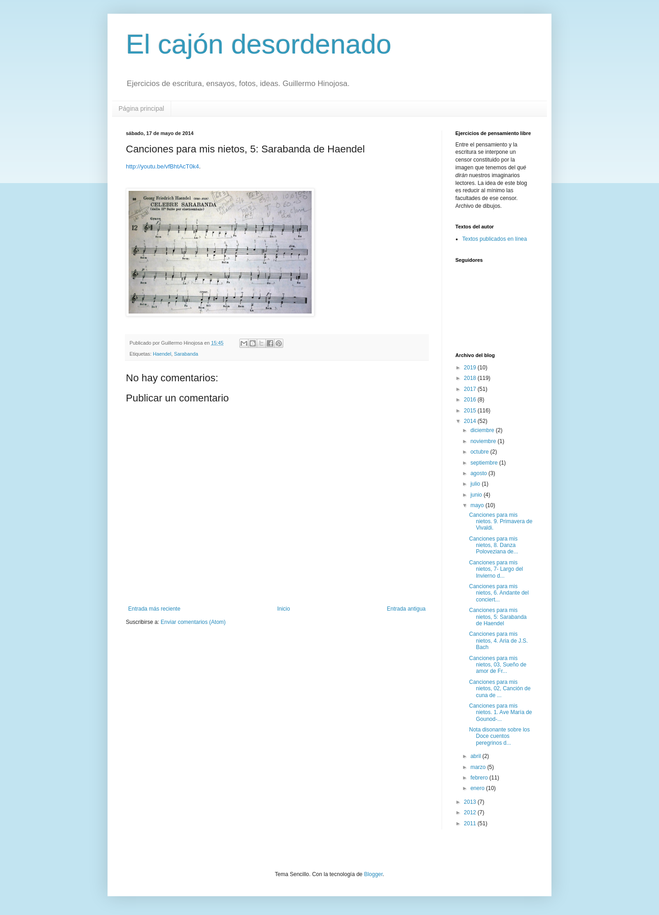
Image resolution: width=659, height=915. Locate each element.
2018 (471, 378)
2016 (471, 399)
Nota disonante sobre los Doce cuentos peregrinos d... (499, 736)
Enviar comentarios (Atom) (193, 622)
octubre (480, 452)
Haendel (162, 354)
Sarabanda (186, 354)
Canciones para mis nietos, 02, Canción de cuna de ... (499, 688)
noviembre (483, 441)
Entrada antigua (406, 609)
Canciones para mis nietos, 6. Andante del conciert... (499, 593)
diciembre (483, 430)
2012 (471, 812)
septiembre (484, 463)
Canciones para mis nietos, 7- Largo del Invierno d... (496, 569)
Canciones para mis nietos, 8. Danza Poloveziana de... (493, 545)
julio (476, 484)
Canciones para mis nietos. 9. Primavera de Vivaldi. (500, 521)
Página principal (141, 108)
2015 (471, 410)
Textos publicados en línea (494, 239)
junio (477, 495)
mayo (478, 505)
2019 (471, 367)
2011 (471, 823)
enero (478, 788)
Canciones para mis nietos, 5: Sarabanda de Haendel (498, 617)
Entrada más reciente (154, 609)
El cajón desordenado (258, 44)
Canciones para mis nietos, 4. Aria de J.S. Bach (498, 640)
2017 (471, 389)
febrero (479, 777)
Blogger (373, 874)
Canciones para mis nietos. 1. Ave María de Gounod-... (500, 712)
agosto (479, 473)
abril (476, 756)
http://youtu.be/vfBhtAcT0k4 (162, 166)
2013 (471, 802)
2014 (471, 421)
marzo (478, 767)
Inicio (283, 609)
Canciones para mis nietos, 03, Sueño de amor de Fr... (497, 665)
